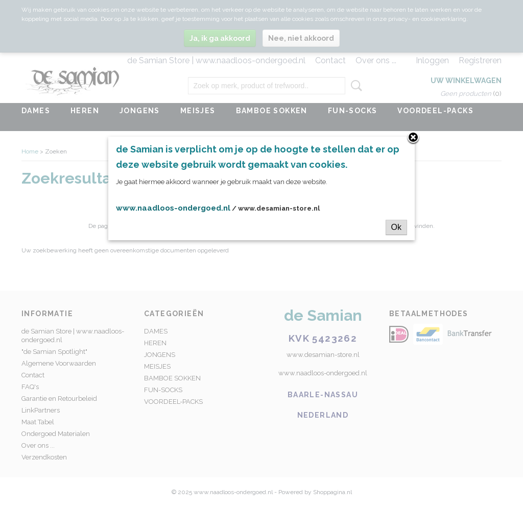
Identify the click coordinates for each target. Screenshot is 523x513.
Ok (396, 227)
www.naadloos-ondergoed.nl (173, 208)
